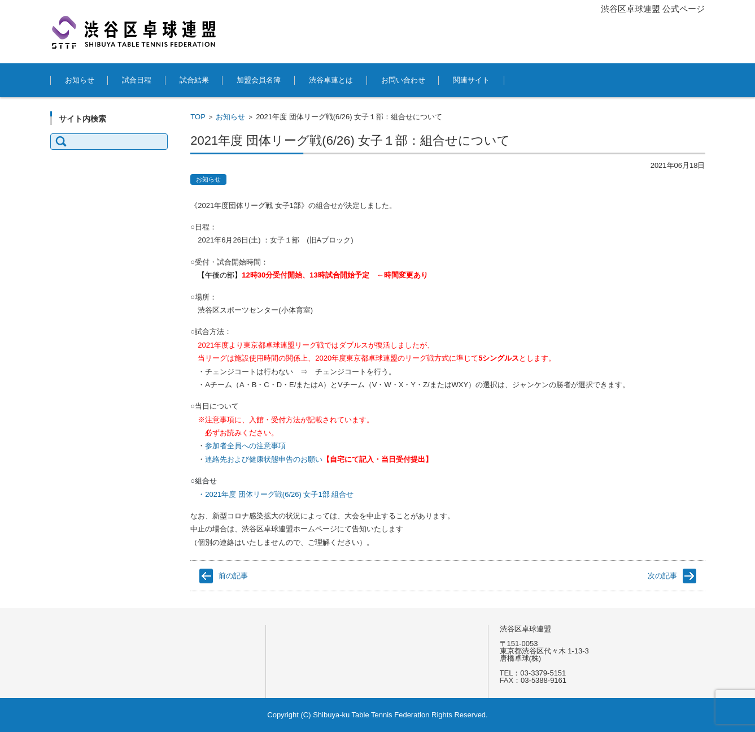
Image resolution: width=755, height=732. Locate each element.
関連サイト (471, 80)
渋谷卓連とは (331, 80)
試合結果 (194, 80)
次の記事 (662, 575)
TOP (198, 116)
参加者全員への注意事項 (245, 445)
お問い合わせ (403, 80)
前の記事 (233, 575)
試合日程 (136, 80)
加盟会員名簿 (259, 80)
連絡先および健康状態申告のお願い (263, 459)
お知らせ (79, 80)
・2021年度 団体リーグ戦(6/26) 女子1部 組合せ (276, 494)
